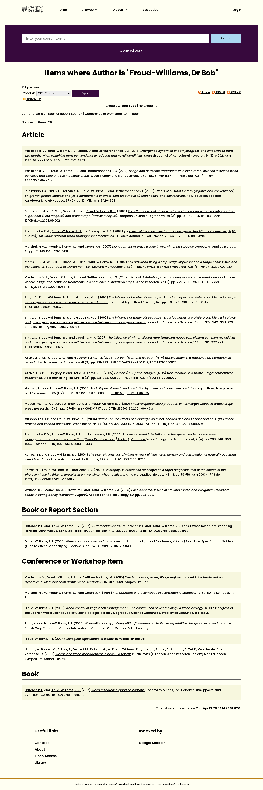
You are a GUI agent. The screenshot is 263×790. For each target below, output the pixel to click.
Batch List (31, 99)
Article (40, 114)
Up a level (30, 87)
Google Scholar (152, 743)
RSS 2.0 (233, 92)
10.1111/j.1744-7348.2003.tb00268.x (49, 479)
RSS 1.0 (218, 92)
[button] (85, 93)
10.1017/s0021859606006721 (44, 307)
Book (136, 114)
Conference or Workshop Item (107, 114)
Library (40, 763)
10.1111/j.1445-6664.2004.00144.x (69, 444)
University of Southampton (176, 784)
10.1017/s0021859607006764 (59, 327)
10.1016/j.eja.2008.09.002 (42, 221)
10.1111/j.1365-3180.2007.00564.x (47, 287)
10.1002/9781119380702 (68, 695)
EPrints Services (146, 784)
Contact (42, 743)
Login (236, 10)
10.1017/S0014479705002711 (158, 362)
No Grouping (148, 106)
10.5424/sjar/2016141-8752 (65, 160)
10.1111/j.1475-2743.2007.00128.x (209, 267)
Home (62, 10)
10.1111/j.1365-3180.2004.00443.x (130, 408)
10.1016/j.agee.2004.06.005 (130, 393)
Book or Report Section (65, 114)
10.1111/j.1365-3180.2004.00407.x (180, 424)
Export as (29, 93)
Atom (203, 92)
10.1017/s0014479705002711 (158, 378)
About (120, 10)
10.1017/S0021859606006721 (44, 347)
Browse (90, 10)
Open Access (46, 756)
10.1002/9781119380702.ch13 (168, 531)
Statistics (150, 10)
